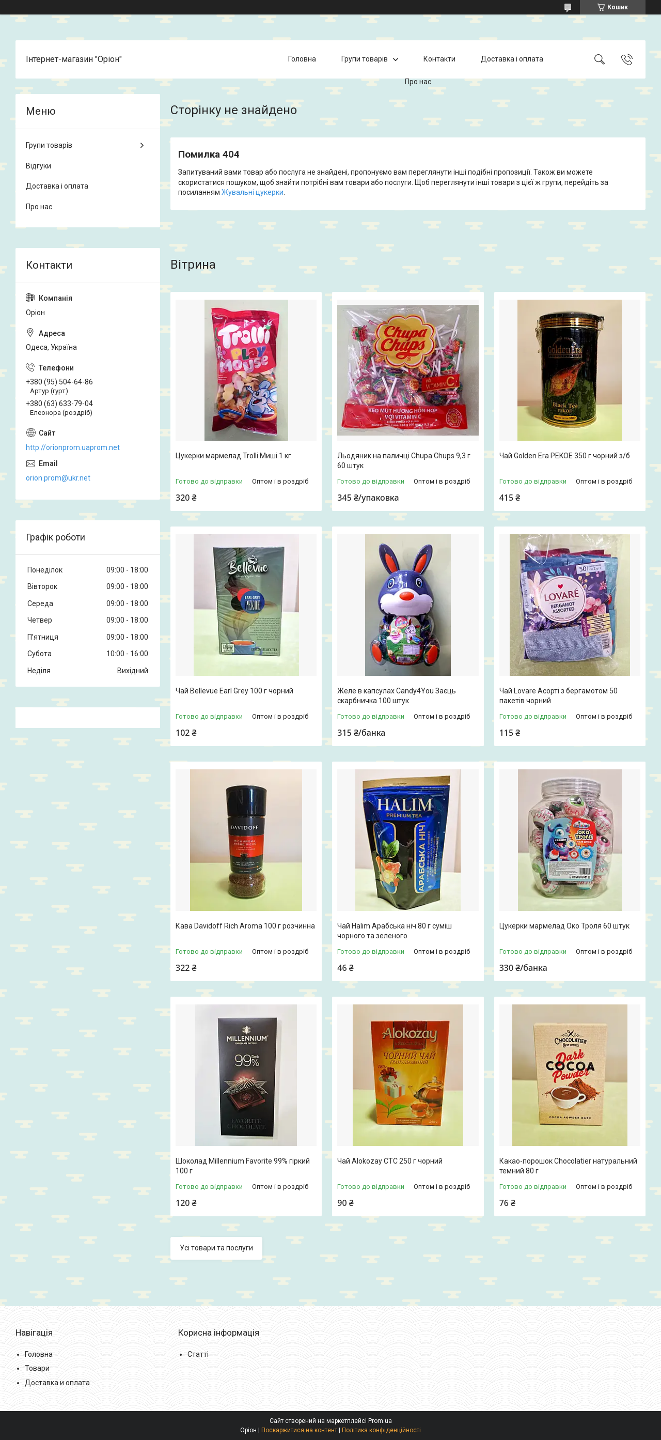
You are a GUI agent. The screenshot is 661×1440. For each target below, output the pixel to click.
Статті (198, 1354)
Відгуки (38, 166)
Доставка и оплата (57, 1383)
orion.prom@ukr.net (58, 478)
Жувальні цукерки (253, 192)
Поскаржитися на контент (299, 1430)
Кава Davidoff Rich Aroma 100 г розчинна (245, 926)
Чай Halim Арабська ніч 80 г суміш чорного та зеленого (394, 931)
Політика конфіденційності (381, 1430)
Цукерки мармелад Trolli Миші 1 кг (233, 456)
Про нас (418, 82)
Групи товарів (364, 59)
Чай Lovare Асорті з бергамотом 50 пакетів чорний (558, 696)
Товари (37, 1368)
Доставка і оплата (512, 59)
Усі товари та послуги (216, 1248)
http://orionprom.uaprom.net (73, 447)
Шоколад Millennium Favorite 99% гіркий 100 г (243, 1166)
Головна (302, 59)
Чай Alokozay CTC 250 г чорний (390, 1161)
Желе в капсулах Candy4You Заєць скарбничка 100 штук (396, 696)
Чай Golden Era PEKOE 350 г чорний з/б (564, 456)
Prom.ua (380, 1420)
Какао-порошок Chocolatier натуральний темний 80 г (568, 1166)
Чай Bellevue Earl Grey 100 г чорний (234, 691)
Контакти (439, 59)
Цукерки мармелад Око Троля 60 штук (564, 926)
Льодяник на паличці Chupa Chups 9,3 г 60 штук (403, 461)
